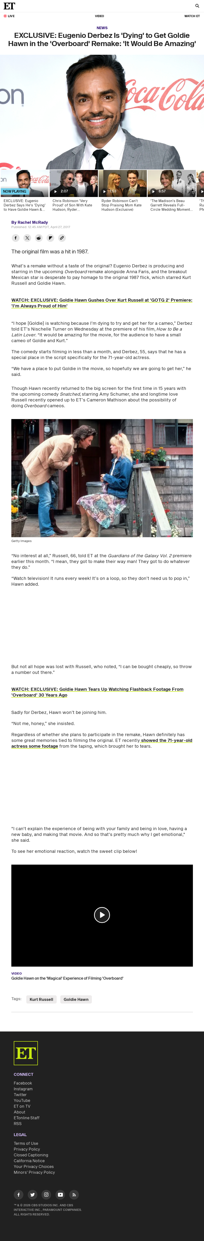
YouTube (22, 1101)
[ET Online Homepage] (11, 6)
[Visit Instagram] (46, 1195)
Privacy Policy (27, 1149)
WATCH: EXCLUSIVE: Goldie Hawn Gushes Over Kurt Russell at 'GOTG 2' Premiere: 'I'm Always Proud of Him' (101, 303)
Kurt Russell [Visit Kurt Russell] (41, 999)
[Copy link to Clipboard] (62, 239)
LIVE (11, 16)
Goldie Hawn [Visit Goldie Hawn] (76, 999)
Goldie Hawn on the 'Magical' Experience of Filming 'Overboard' (67, 978)
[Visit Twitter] (32, 1195)
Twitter (20, 1095)
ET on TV (22, 1106)
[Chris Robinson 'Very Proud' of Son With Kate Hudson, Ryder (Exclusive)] (73, 192)
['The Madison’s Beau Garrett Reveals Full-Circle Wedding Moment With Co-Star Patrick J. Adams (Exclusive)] (171, 192)
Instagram (23, 1089)
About (19, 1112)
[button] (102, 915)
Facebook (23, 1083)
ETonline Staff (27, 1118)
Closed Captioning (31, 1155)
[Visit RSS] (74, 1195)
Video (99, 16)
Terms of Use (26, 1143)
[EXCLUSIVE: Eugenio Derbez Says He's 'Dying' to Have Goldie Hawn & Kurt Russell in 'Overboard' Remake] (24, 192)
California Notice (29, 1161)
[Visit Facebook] (18, 1195)
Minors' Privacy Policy (34, 1172)
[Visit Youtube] (60, 1195)
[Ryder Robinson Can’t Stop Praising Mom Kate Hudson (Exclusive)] (122, 192)
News (102, 28)
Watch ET (192, 16)
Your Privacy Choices (34, 1167)
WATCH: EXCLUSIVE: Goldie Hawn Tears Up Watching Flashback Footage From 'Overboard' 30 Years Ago (97, 692)
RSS (18, 1124)
